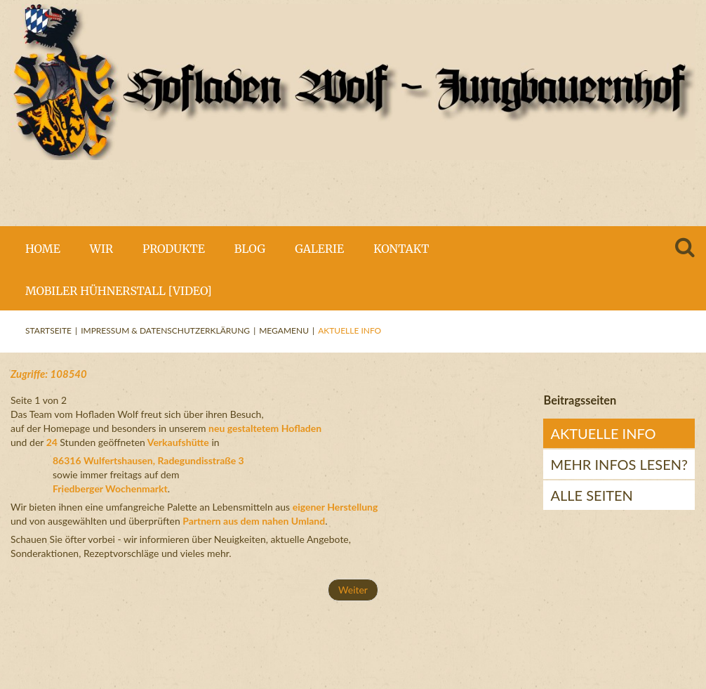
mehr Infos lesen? (619, 464)
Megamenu (284, 330)
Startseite (48, 330)
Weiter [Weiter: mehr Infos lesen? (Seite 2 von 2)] (353, 590)
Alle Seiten (591, 495)
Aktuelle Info (602, 433)
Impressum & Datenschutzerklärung (165, 330)
